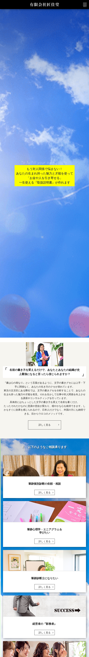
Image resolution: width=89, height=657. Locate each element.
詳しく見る (49, 423)
